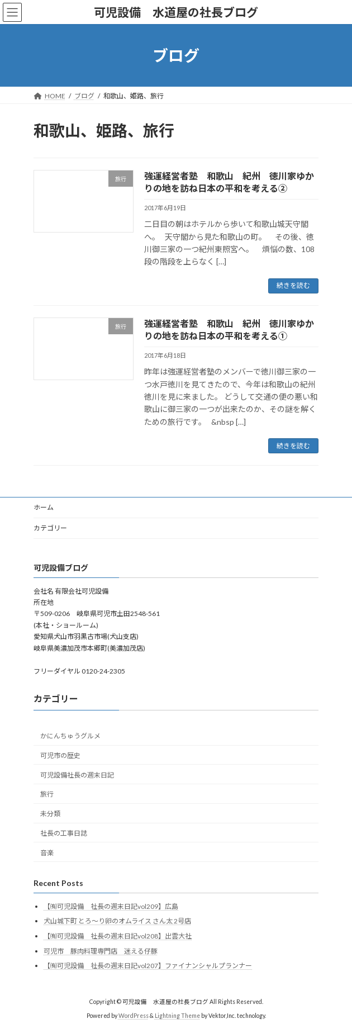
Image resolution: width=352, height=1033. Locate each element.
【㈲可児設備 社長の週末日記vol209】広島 (111, 906)
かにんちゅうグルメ (70, 736)
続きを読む (293, 285)
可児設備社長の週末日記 (77, 775)
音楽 (47, 853)
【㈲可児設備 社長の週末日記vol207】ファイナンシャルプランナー (148, 965)
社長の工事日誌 (63, 833)
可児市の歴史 (60, 755)
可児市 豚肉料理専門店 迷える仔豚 (101, 951)
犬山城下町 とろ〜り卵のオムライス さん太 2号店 (117, 921)
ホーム (44, 507)
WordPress (133, 1015)
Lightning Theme (177, 1015)
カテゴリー (50, 528)
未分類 (50, 813)
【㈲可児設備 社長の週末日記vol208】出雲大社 (118, 936)
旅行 (47, 794)
